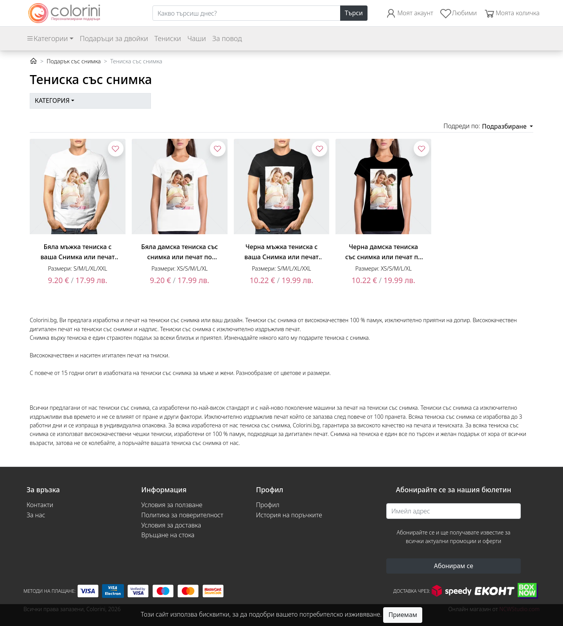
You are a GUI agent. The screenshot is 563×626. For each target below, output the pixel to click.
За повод (227, 38)
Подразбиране (505, 126)
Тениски (167, 38)
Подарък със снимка (73, 61)
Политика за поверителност (182, 515)
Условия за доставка (171, 525)
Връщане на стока (167, 535)
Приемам (402, 614)
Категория (52, 100)
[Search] (246, 13)
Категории (47, 38)
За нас (36, 515)
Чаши (196, 38)
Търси (354, 13)
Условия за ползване (171, 504)
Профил (268, 504)
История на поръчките (289, 515)
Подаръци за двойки (114, 38)
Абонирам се (453, 565)
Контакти (40, 504)
